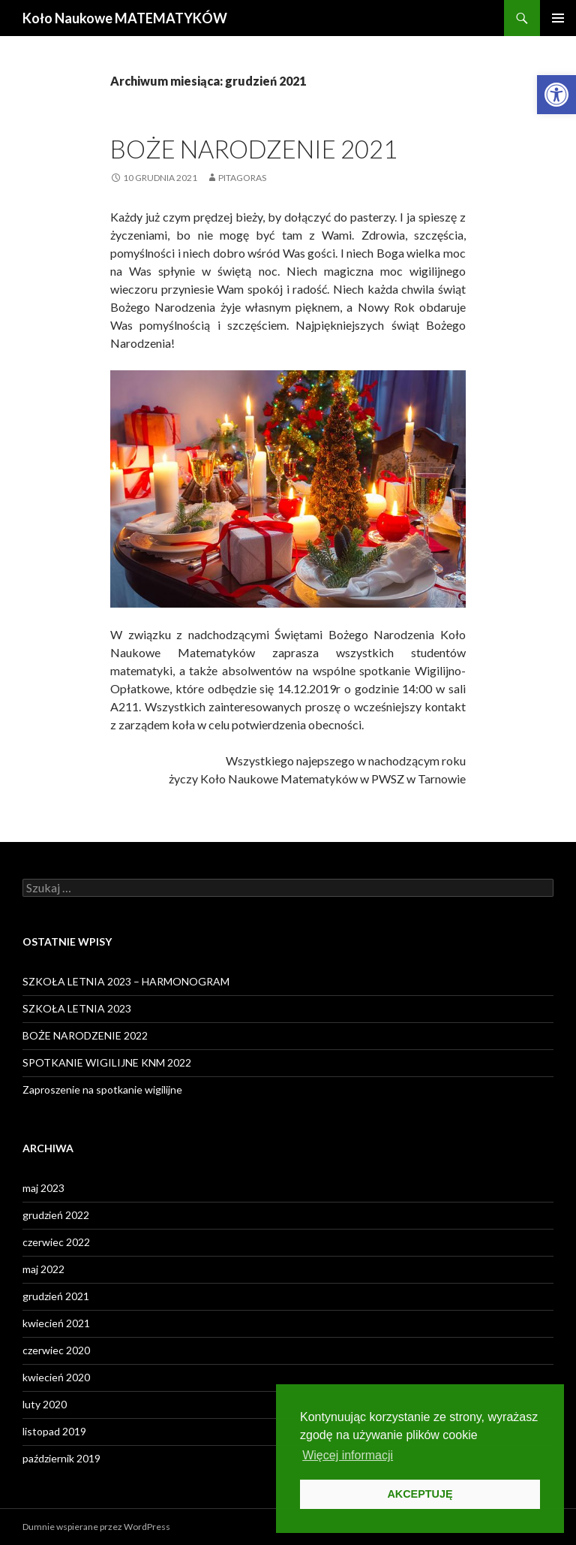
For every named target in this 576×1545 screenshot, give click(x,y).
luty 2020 (44, 1404)
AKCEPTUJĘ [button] (419, 1494)
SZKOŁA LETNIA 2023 (76, 1008)
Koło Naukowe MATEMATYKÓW (124, 18)
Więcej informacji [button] (347, 1455)
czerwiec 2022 (56, 1242)
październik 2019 (61, 1458)
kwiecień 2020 (56, 1377)
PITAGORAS (242, 177)
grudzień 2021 (55, 1296)
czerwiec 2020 (56, 1350)
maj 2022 (43, 1269)
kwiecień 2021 (56, 1323)
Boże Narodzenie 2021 (254, 149)
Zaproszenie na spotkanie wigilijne (102, 1089)
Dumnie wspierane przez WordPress (96, 1526)
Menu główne (558, 18)
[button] (556, 94)
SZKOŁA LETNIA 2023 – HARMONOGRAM (126, 981)
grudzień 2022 (55, 1215)
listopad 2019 (54, 1431)
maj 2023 (43, 1187)
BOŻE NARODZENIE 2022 (85, 1035)
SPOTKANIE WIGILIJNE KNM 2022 (106, 1062)
